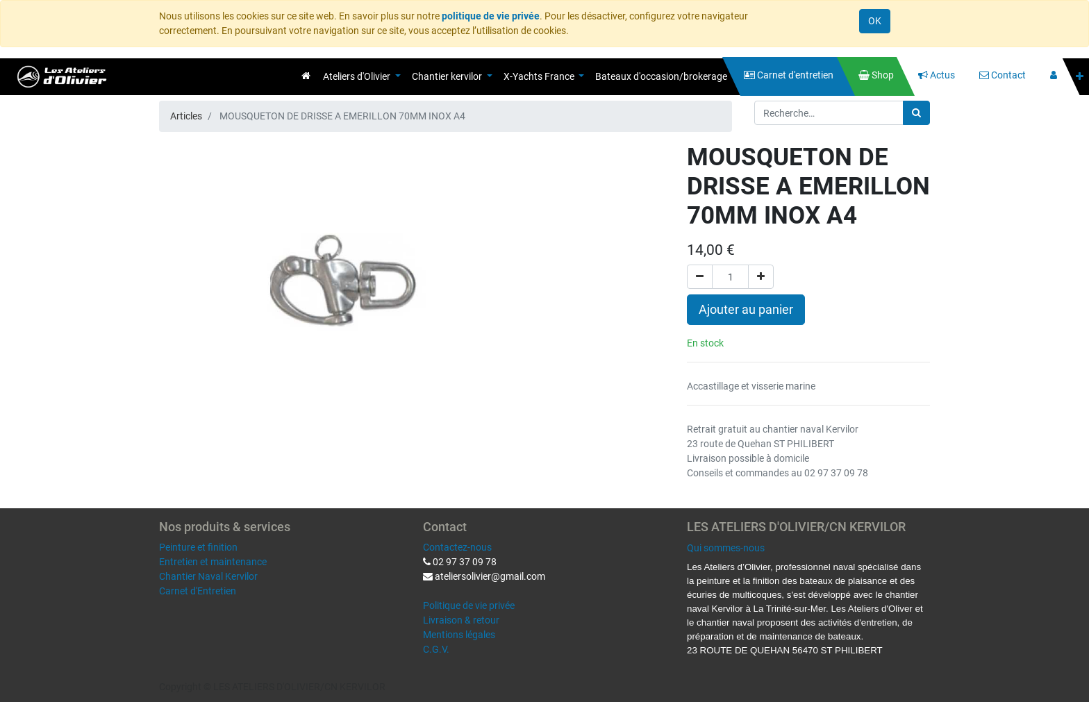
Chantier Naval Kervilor (208, 576)
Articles (186, 116)
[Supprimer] (700, 277)
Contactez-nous (457, 547)
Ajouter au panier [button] (746, 310)
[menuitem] (305, 75)
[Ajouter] (761, 277)
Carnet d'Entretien (197, 590)
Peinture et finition (198, 547)
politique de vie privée (491, 16)
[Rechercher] (916, 113)
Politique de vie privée (469, 605)
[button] (1079, 77)
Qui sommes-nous (726, 547)
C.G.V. (436, 649)
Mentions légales (459, 634)
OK (874, 20)
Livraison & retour (461, 620)
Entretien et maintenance (213, 561)
